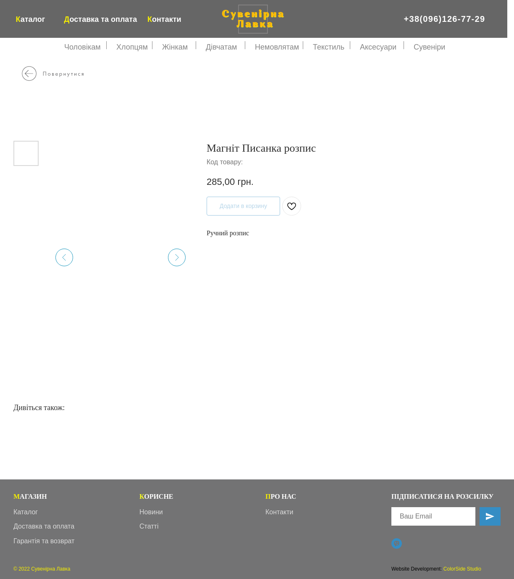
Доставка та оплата (43, 526)
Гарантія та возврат (43, 541)
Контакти (279, 512)
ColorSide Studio (462, 569)
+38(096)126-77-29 (444, 19)
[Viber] (396, 543)
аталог (30, 19)
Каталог (25, 512)
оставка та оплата (100, 19)
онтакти (164, 19)
